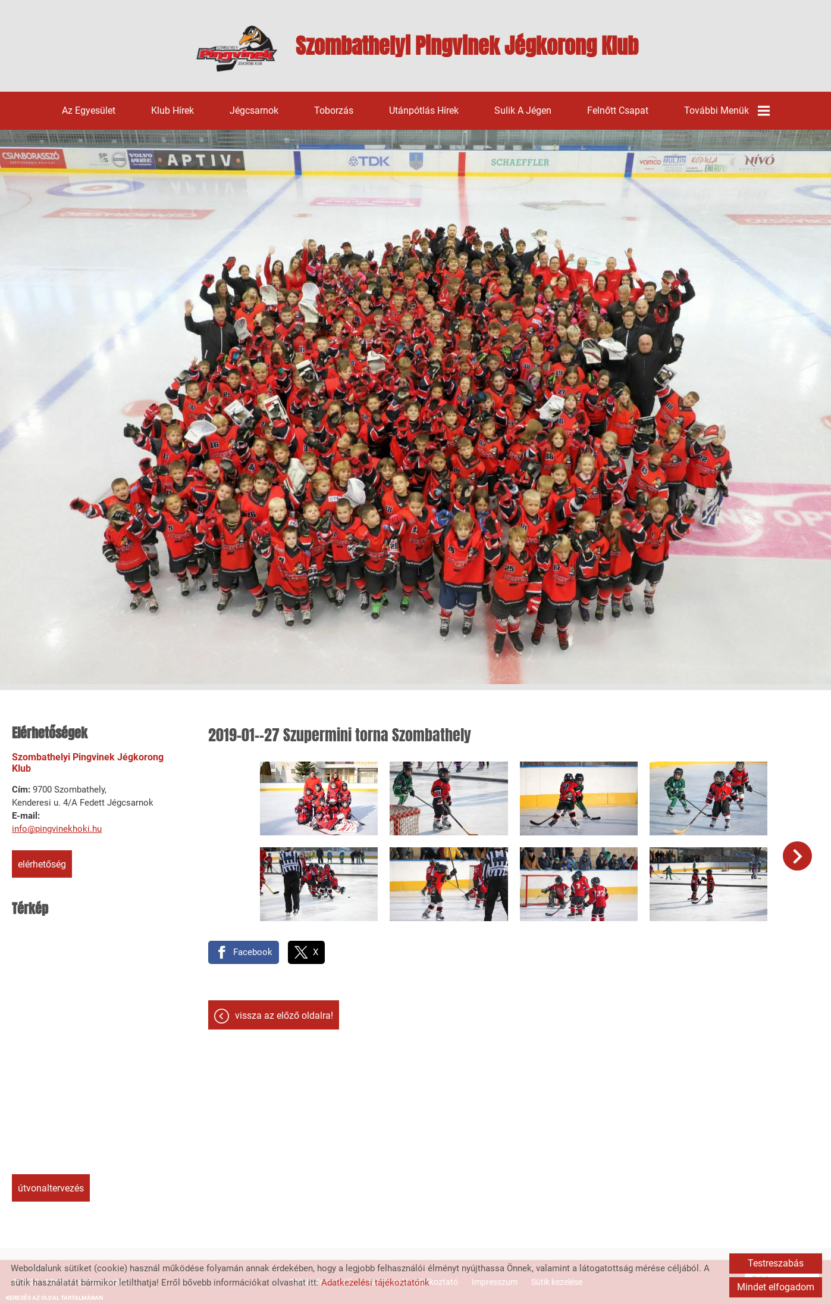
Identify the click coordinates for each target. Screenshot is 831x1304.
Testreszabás (776, 1263)
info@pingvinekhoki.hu (57, 828)
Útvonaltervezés (51, 1188)
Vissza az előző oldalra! (284, 1015)
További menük (727, 111)
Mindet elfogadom (775, 1287)
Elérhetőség (42, 864)
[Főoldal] (237, 49)
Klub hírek (172, 110)
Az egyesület (88, 110)
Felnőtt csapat (617, 110)
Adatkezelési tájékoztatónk (375, 1282)
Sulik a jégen (522, 110)
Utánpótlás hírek (424, 110)
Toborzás (333, 110)
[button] (797, 856)
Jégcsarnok (254, 110)
